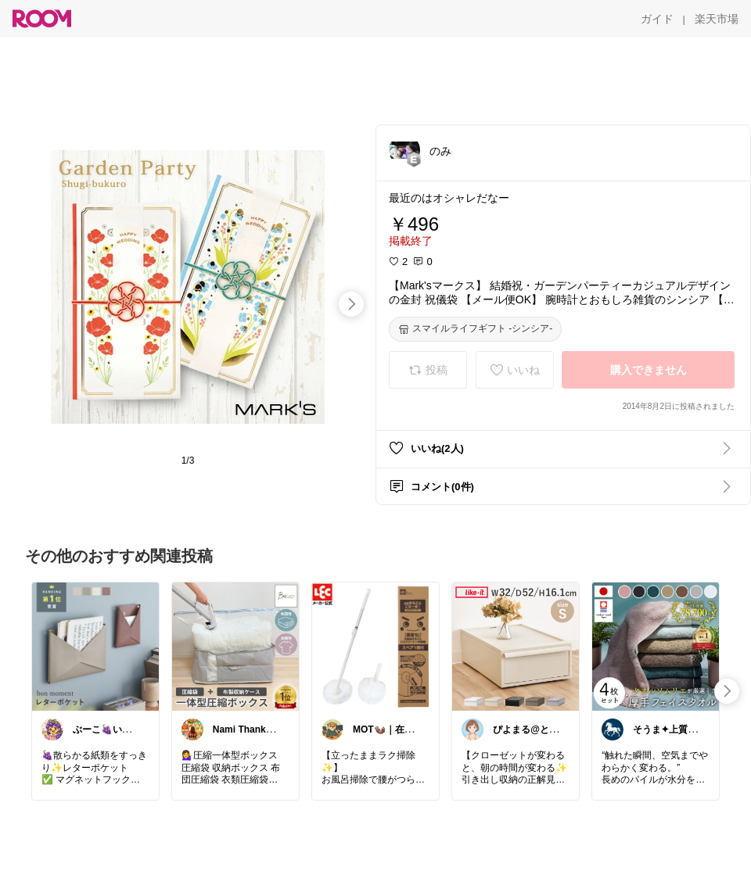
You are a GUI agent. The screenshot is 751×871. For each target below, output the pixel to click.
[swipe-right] (351, 304)
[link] (95, 645)
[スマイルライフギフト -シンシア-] (475, 329)
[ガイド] (657, 19)
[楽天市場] (716, 19)
